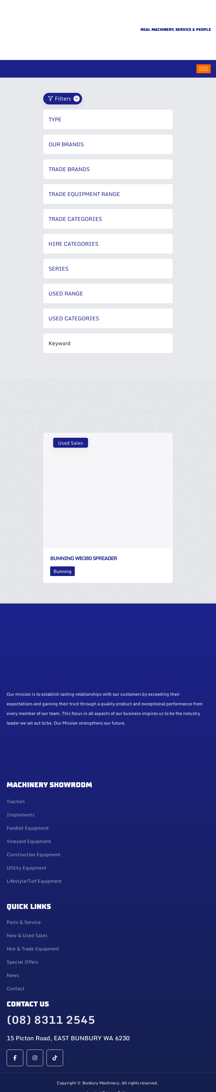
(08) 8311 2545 (51, 998)
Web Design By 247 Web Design (108, 1084)
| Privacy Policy (114, 1071)
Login (92, 1071)
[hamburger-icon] (203, 47)
